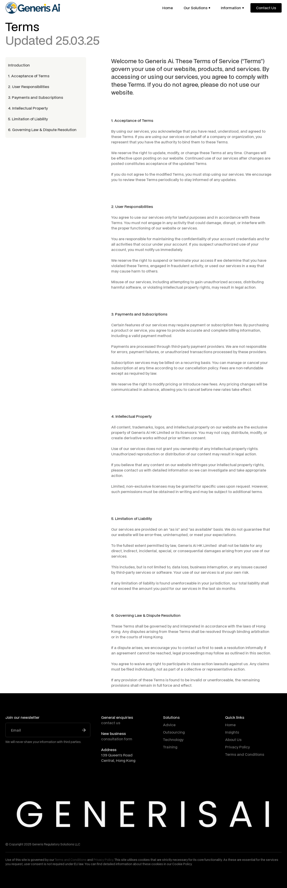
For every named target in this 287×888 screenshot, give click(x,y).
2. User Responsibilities (28, 87)
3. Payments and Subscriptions (35, 98)
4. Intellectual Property (28, 109)
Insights (232, 732)
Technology (173, 739)
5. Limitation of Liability (28, 119)
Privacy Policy (237, 746)
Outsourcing (174, 732)
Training (170, 746)
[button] (197, 8)
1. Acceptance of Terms (28, 76)
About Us (233, 739)
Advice (169, 724)
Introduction (19, 66)
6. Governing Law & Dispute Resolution (42, 130)
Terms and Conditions (244, 754)
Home (167, 7)
